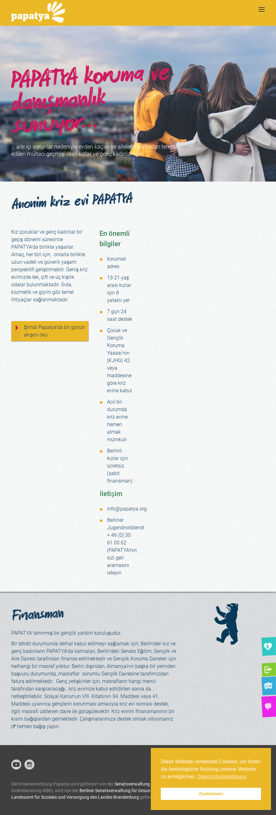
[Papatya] (38, 13)
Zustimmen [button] (211, 793)
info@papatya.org (127, 509)
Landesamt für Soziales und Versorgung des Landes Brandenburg (75, 797)
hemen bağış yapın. (38, 726)
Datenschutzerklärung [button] (221, 776)
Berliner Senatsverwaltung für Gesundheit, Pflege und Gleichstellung (145, 790)
